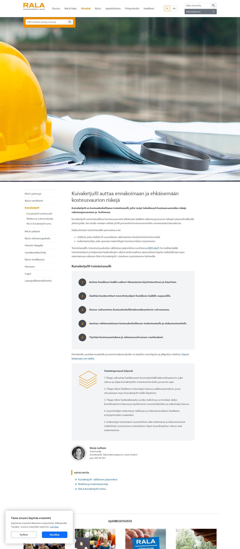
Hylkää (24, 534)
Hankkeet (149, 8)
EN (174, 8)
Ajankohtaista (112, 8)
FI (167, 8)
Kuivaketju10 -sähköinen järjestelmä (97, 479)
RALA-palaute (32, 231)
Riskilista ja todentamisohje (40, 218)
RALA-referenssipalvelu (37, 238)
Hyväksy (55, 534)
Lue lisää (54, 526)
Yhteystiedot (132, 8)
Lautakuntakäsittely (35, 252)
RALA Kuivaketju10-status (39, 223)
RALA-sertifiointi (34, 200)
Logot (28, 273)
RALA (98, 8)
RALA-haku (71, 8)
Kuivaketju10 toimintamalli (39, 213)
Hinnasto (30, 266)
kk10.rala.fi (153, 248)
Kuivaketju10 (32, 207)
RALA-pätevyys (33, 193)
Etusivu (56, 8)
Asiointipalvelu (200, 11)
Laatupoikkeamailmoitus (38, 280)
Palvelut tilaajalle (34, 245)
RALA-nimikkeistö (34, 259)
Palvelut (86, 8)
